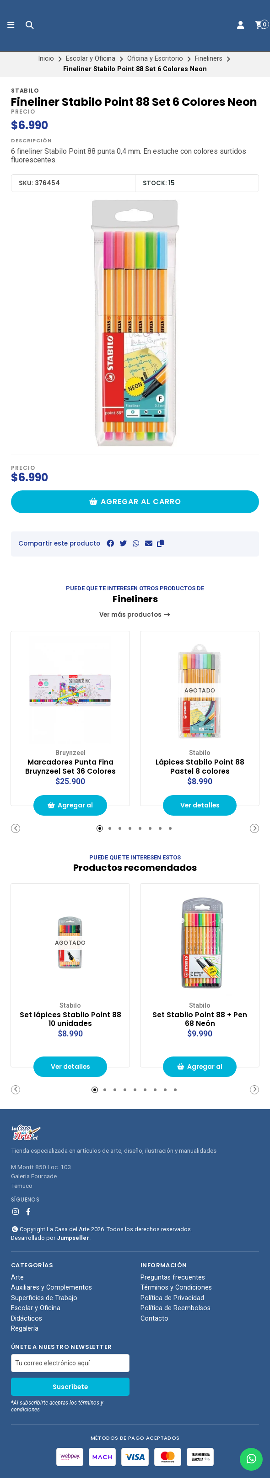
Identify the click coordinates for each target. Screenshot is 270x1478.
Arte (17, 1277)
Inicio (46, 58)
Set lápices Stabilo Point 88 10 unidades (70, 1018)
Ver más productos (135, 615)
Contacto (154, 1318)
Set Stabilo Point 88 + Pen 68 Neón (199, 1018)
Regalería (24, 1328)
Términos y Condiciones (176, 1287)
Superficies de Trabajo (44, 1297)
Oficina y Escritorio (155, 58)
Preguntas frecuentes (172, 1277)
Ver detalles (200, 804)
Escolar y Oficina (90, 58)
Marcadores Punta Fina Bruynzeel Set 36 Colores (70, 766)
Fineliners (208, 58)
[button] (160, 543)
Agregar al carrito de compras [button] (70, 807)
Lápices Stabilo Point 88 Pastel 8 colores (199, 766)
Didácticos (26, 1318)
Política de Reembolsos (175, 1307)
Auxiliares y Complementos (51, 1287)
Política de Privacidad (172, 1297)
